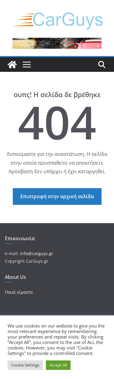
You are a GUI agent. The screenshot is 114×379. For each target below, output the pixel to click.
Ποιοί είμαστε (19, 292)
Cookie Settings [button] (25, 365)
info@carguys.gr (36, 253)
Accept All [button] (58, 365)
